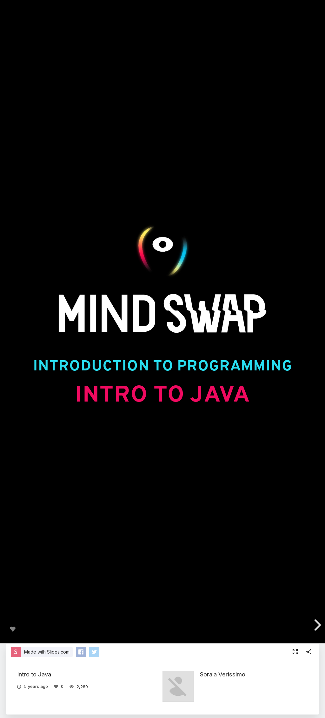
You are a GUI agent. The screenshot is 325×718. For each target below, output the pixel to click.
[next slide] (316, 625)
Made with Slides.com (47, 652)
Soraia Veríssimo (222, 674)
